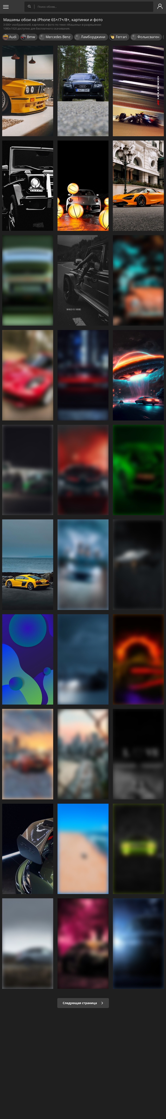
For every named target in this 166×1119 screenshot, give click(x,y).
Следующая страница (83, 1003)
